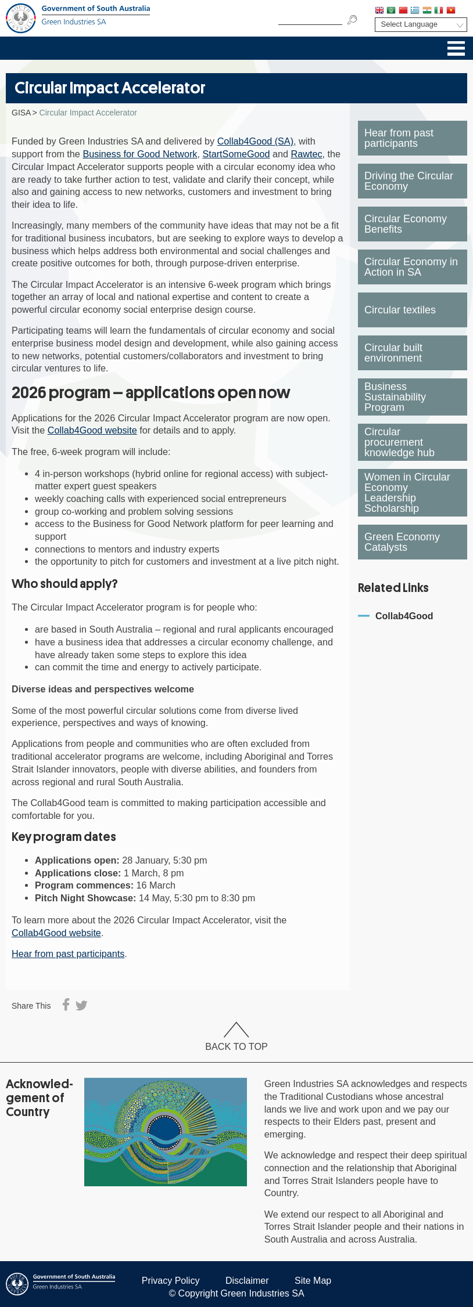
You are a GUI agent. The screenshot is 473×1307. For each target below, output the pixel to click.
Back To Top (236, 1037)
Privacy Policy (171, 1281)
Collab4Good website (92, 430)
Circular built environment (393, 353)
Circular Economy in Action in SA (411, 267)
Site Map (313, 1281)
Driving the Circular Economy (408, 181)
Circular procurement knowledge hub (399, 442)
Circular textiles (400, 310)
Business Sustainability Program (395, 397)
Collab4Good (404, 616)
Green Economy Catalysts (402, 542)
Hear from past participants (68, 953)
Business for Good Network (140, 154)
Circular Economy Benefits (405, 224)
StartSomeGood (236, 154)
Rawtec (306, 154)
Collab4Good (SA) (255, 141)
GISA (21, 112)
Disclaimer (247, 1281)
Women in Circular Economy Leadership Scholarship (407, 492)
